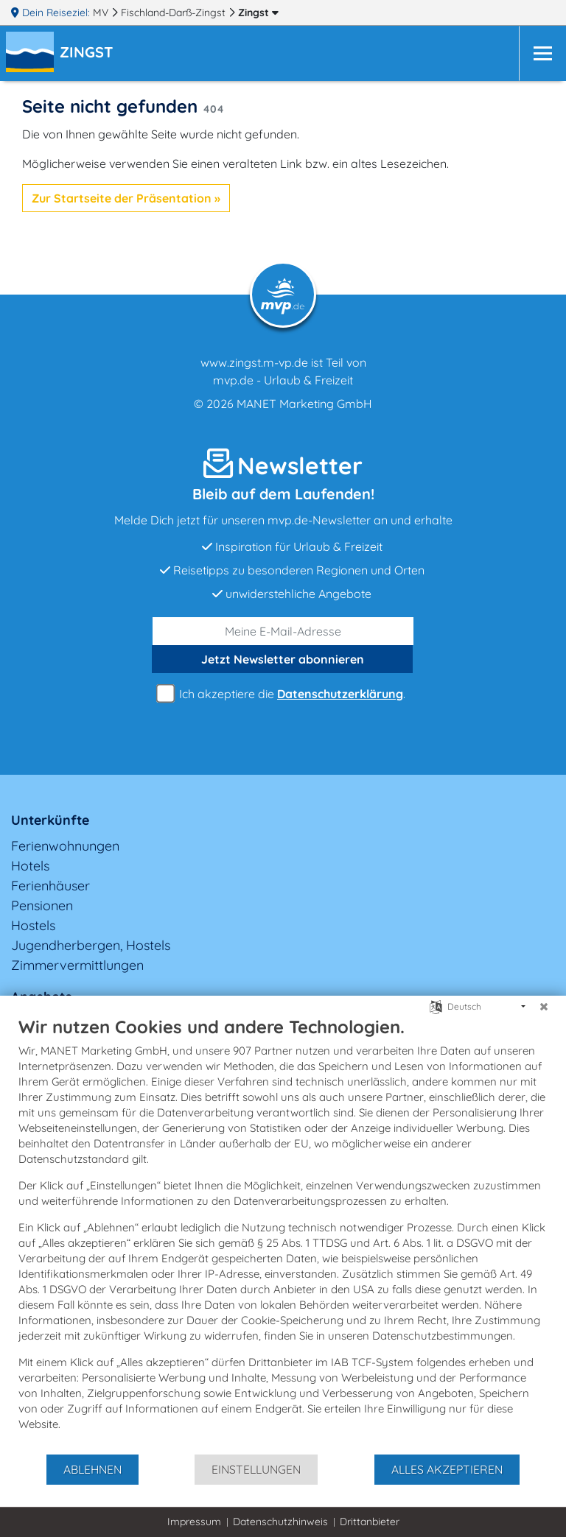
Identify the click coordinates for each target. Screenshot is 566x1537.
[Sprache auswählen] (436, 1006)
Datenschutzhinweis (280, 1521)
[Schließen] (544, 1007)
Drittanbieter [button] (369, 1521)
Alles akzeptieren (447, 1469)
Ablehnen (92, 1469)
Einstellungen (256, 1469)
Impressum (194, 1521)
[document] (283, 1234)
